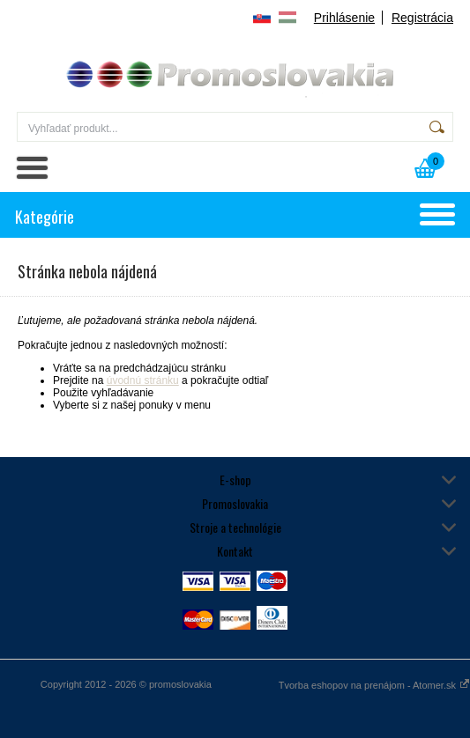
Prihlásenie (344, 18)
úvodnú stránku (143, 380)
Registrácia (422, 18)
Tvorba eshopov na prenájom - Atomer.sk (374, 685)
